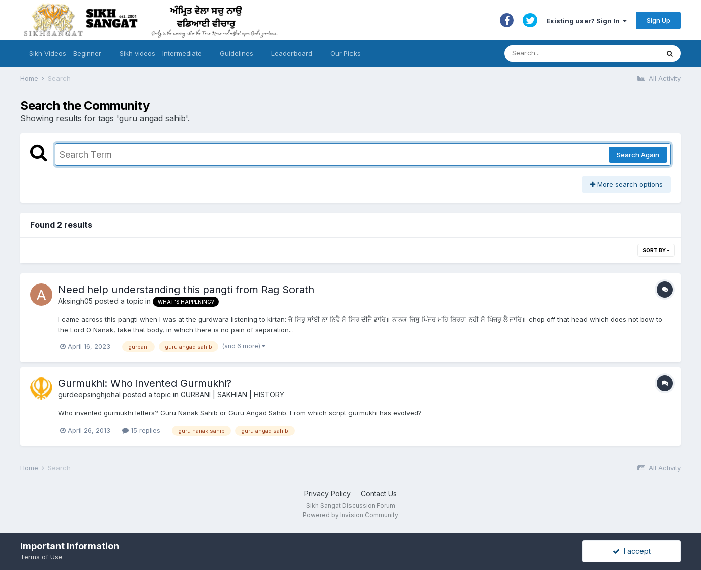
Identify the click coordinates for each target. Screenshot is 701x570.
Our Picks (345, 53)
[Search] (571, 53)
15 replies (141, 430)
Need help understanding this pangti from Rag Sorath (186, 289)
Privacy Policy (327, 493)
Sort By (656, 250)
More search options (626, 184)
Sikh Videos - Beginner (65, 53)
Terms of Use (41, 557)
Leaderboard (291, 53)
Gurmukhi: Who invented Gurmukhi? (144, 383)
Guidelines (236, 53)
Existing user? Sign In (586, 21)
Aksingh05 (75, 301)
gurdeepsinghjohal (89, 394)
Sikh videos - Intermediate (161, 53)
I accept (632, 551)
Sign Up (658, 20)
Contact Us (379, 493)
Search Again (638, 155)
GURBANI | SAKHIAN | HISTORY (232, 394)
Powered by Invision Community (350, 515)
